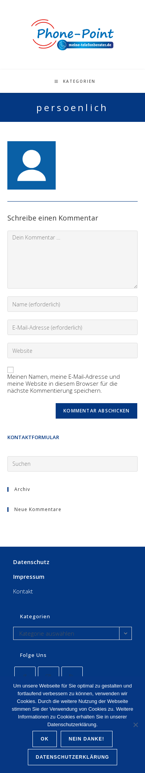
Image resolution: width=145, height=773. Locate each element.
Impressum (28, 576)
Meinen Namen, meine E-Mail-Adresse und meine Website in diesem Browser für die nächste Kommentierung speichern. (63, 383)
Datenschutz (31, 562)
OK (44, 739)
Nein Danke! (86, 739)
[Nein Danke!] (135, 725)
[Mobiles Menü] (75, 81)
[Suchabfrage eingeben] (72, 464)
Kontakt (23, 591)
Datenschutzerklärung (72, 757)
